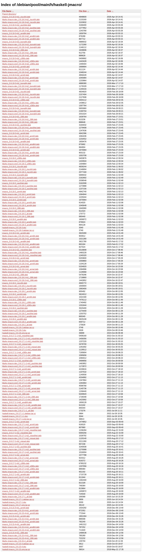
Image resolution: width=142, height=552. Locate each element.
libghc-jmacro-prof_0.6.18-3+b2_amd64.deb (21, 39)
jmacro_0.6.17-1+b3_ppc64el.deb (16, 447)
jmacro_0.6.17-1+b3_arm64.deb (16, 475)
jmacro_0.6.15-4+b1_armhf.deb (15, 508)
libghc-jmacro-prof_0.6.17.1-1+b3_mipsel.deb (21, 350)
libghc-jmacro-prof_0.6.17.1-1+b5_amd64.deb (21, 408)
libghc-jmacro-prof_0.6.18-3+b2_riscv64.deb (21, 22)
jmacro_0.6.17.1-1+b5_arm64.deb (16, 377)
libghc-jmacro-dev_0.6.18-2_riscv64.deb (19, 286)
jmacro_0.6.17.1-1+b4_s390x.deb (16, 352)
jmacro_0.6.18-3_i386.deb (13, 208)
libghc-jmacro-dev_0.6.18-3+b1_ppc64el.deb (21, 128)
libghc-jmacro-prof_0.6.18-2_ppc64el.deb (19, 314)
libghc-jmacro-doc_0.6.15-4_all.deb (17, 541)
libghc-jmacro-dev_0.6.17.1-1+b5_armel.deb (21, 389)
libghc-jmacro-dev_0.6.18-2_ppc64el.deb (19, 311)
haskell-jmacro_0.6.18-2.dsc (14, 330)
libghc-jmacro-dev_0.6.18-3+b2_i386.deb (19, 53)
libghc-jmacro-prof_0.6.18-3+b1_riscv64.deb (21, 97)
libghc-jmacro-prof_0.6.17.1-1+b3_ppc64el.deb (22, 366)
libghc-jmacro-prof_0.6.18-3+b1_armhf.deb (20, 139)
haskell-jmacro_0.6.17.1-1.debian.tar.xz (19, 414)
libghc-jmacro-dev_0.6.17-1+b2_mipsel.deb (20, 438)
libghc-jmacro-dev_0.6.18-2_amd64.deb (19, 316)
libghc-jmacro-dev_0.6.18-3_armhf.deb (18, 194)
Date (109, 11)
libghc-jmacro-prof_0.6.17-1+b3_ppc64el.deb (21, 452)
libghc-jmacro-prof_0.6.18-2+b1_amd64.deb (21, 247)
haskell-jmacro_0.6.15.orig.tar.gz (16, 549)
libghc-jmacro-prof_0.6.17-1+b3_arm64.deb (20, 477)
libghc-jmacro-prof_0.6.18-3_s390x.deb (19, 164)
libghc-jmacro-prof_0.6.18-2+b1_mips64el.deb (21, 255)
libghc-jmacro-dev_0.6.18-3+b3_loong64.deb (21, 45)
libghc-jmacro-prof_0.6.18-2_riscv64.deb (19, 289)
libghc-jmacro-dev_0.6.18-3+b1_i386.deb (19, 119)
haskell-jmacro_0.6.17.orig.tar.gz (16, 505)
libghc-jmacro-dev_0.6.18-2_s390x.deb (18, 302)
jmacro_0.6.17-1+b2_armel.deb (15, 455)
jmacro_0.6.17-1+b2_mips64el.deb (17, 433)
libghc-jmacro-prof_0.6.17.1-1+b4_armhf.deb (21, 375)
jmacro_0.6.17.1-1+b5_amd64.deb (17, 402)
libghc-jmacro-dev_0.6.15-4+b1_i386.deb (19, 536)
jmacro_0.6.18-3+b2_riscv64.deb (16, 17)
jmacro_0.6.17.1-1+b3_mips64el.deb (17, 336)
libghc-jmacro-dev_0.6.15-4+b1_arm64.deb (20, 519)
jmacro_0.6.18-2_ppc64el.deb (15, 308)
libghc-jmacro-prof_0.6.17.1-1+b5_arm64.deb (21, 383)
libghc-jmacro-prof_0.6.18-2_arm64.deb (19, 297)
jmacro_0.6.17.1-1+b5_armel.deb (16, 386)
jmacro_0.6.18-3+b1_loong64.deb (16, 108)
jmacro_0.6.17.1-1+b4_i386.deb (15, 394)
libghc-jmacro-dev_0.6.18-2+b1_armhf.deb (20, 261)
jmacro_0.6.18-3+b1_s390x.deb (15, 100)
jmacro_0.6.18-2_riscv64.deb (14, 283)
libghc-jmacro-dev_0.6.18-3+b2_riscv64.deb (21, 20)
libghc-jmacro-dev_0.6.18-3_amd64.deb (19, 222)
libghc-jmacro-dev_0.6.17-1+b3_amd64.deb (20, 488)
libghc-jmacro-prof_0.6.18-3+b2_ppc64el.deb (21, 31)
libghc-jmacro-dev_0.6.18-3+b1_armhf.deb (20, 136)
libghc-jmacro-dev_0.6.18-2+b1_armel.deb (20, 269)
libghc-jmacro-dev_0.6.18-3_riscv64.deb (19, 169)
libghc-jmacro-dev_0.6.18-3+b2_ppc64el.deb (21, 28)
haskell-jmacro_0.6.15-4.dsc (14, 547)
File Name (6, 11)
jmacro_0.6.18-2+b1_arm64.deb (16, 233)
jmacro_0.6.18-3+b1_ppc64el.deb (16, 125)
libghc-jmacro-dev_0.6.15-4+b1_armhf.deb (20, 511)
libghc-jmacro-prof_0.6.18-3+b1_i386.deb (19, 122)
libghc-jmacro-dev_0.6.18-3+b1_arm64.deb (20, 153)
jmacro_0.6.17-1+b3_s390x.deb (15, 463)
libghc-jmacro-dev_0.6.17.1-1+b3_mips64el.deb (22, 339)
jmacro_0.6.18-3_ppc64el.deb (15, 183)
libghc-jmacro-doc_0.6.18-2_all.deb (17, 325)
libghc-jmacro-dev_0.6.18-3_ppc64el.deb (19, 186)
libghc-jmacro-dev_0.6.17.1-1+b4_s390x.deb (21, 355)
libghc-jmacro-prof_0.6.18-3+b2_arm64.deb (20, 72)
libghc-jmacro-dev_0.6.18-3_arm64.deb (19, 203)
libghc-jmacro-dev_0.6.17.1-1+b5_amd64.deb (21, 405)
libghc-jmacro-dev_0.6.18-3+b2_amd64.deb (20, 36)
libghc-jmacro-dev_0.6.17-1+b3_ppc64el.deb (21, 450)
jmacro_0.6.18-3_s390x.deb (14, 158)
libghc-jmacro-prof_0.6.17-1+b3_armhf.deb (20, 427)
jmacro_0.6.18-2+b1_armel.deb (15, 266)
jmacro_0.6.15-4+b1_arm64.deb (16, 516)
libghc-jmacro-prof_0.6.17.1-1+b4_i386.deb (20, 400)
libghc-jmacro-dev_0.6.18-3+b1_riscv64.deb (21, 94)
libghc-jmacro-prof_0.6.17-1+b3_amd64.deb (21, 494)
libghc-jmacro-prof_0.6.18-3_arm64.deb (19, 205)
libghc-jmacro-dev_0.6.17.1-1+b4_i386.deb (20, 397)
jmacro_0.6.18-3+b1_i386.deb (15, 117)
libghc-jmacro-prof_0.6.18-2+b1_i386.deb (19, 280)
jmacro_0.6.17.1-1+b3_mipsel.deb (16, 344)
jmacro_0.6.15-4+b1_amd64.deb (16, 524)
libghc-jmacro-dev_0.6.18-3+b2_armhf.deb (20, 78)
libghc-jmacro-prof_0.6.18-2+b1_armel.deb (20, 272)
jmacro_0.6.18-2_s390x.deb (14, 300)
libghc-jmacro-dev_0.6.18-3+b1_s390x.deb (20, 103)
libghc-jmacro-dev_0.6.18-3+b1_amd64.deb (20, 144)
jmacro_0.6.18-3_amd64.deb (14, 219)
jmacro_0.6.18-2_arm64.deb (14, 294)
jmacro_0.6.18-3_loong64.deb (15, 175)
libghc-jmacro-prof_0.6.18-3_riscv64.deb (19, 172)
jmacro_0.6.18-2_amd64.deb (14, 319)
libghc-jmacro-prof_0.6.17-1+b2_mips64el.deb (21, 436)
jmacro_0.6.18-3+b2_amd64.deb (16, 33)
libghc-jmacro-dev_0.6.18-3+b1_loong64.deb (21, 111)
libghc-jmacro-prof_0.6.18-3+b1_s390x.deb (20, 106)
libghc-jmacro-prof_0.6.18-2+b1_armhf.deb (20, 264)
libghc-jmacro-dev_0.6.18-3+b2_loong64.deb (21, 86)
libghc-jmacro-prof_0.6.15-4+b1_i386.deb (19, 538)
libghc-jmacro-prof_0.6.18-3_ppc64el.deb (19, 189)
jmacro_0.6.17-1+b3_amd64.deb (16, 491)
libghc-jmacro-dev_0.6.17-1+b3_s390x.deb (20, 466)
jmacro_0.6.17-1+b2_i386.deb (15, 480)
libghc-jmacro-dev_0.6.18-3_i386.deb (18, 211)
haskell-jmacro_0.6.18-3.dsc (14, 228)
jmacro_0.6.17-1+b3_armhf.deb (15, 422)
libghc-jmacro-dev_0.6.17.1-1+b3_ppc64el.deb (22, 363)
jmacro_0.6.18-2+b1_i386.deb (15, 275)
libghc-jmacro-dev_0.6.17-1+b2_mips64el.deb (21, 430)
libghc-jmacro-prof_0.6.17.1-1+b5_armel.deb (21, 391)
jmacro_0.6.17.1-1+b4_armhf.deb (16, 369)
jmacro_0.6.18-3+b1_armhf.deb (15, 133)
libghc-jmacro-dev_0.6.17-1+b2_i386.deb (19, 483)
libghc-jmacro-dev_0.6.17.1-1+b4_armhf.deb (21, 372)
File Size (83, 11)
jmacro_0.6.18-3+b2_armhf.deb (15, 75)
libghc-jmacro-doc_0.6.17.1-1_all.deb (18, 411)
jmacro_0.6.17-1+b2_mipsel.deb (16, 441)
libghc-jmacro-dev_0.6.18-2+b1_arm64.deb (20, 236)
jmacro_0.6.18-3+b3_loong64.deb (16, 42)
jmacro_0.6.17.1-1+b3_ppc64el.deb (17, 361)
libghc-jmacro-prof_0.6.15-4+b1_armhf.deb (20, 513)
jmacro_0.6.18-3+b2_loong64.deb (16, 83)
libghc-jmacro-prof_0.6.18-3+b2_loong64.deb (21, 89)
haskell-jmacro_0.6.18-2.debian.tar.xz (18, 327)
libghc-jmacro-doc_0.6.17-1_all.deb (17, 497)
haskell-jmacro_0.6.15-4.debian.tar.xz (18, 544)
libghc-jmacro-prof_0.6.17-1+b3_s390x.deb (20, 469)
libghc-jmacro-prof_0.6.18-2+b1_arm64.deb (20, 239)
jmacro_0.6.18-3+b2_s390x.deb (15, 58)
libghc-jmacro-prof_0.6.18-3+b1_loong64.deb (21, 114)
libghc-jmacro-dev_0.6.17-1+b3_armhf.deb (20, 425)
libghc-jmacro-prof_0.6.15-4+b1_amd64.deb (21, 530)
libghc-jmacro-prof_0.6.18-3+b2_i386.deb (19, 56)
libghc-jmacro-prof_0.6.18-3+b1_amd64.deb (21, 147)
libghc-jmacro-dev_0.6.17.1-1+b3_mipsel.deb (21, 347)
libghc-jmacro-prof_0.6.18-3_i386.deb (18, 216)
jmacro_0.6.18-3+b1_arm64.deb (16, 150)
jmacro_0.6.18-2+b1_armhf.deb (15, 258)
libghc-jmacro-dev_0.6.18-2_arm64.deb (19, 291)
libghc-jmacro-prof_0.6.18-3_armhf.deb (18, 197)
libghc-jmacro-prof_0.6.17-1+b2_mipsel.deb (20, 444)
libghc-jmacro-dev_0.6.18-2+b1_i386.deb (19, 277)
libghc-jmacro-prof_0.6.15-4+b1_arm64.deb (20, 522)
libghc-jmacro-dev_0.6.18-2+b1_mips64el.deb (21, 253)
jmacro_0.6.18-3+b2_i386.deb (15, 50)
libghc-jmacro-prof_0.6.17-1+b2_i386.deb (19, 486)
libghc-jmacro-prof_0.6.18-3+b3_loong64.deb (21, 47)
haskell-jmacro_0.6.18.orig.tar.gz (16, 333)
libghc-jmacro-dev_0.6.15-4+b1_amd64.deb (20, 527)
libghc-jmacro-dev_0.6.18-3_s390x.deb (18, 161)
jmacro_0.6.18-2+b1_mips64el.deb (17, 250)
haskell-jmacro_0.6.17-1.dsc (14, 502)
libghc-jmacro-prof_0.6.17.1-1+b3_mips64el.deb (22, 341)
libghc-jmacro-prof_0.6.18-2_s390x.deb (19, 305)
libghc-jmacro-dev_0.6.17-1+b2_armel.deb (20, 458)
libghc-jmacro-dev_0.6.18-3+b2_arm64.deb (20, 69)
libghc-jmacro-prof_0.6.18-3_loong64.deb (19, 180)
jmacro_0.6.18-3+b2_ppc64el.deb (16, 25)
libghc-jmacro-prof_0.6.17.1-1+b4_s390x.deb (21, 358)
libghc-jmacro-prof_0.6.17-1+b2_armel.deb (20, 461)
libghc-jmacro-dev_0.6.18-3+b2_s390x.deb (20, 61)
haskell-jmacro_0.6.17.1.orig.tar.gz (17, 419)
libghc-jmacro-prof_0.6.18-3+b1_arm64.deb (20, 155)
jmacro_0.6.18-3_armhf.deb (14, 192)
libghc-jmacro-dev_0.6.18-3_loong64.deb (19, 178)
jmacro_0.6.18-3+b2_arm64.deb (16, 67)
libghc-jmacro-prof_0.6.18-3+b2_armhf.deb (20, 81)
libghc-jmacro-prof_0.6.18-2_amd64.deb (19, 322)
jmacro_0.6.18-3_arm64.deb (14, 200)
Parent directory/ (9, 14)
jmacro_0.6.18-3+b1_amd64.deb (16, 142)
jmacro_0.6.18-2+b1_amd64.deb (16, 241)
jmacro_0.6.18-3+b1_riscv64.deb (16, 92)
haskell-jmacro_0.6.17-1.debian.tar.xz (18, 499)
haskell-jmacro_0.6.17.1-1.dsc (15, 416)
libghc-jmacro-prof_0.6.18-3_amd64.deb (19, 225)
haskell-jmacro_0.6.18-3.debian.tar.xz (18, 230)
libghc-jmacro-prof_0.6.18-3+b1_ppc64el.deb (21, 131)
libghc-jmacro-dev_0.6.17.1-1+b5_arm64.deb (21, 380)
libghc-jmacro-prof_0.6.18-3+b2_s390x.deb (20, 64)
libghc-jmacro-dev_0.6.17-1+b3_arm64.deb (20, 472)
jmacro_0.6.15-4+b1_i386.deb (15, 533)
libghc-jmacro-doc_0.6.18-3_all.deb (17, 214)
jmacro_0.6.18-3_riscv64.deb (14, 167)
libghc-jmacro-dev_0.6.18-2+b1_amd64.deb (20, 244)
